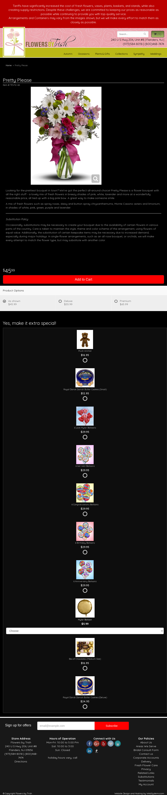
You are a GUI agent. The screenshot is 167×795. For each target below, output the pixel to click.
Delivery (146, 761)
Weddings (155, 53)
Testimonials (146, 780)
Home (9, 65)
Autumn (68, 53)
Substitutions (146, 776)
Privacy (146, 769)
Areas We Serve (146, 746)
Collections (121, 53)
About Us (146, 742)
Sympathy (138, 53)
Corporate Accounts (146, 757)
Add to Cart (83, 279)
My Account (146, 784)
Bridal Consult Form (146, 750)
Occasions (83, 53)
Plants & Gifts (102, 53)
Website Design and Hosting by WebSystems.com (139, 793)
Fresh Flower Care (146, 765)
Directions (21, 761)
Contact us (146, 754)
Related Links (146, 773)
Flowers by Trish (14, 42)
